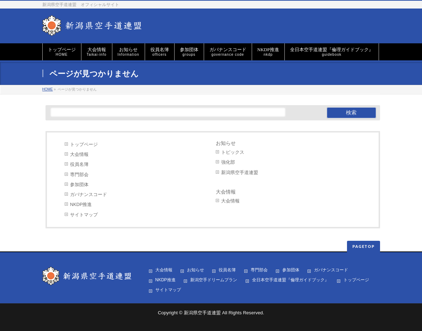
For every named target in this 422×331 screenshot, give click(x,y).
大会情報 (79, 154)
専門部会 (79, 174)
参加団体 (79, 184)
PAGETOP (363, 246)
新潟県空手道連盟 (239, 172)
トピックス (232, 152)
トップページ (84, 144)
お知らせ (226, 143)
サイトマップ (84, 214)
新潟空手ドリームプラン (213, 280)
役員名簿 (79, 164)
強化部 (228, 162)
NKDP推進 (81, 204)
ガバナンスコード (88, 194)
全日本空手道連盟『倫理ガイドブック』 (290, 280)
